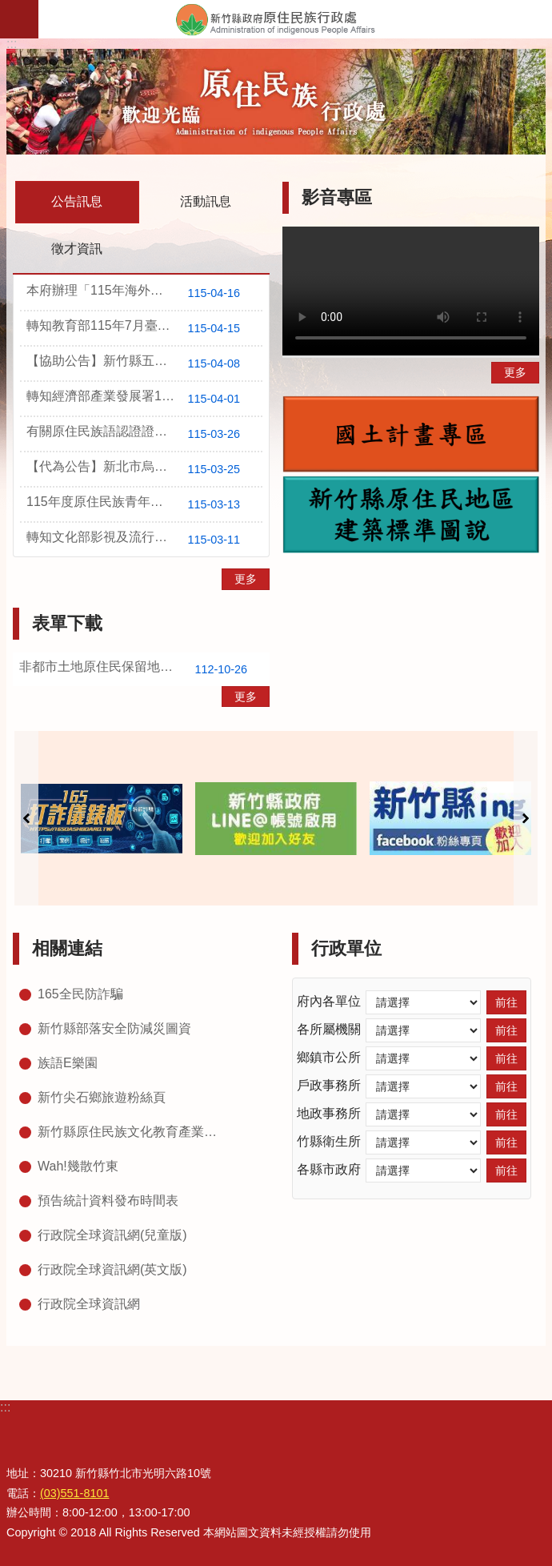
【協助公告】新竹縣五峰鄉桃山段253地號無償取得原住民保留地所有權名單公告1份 (144, 363)
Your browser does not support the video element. (410, 291)
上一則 (26, 818)
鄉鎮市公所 (329, 1057)
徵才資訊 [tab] (76, 248)
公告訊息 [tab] (76, 201)
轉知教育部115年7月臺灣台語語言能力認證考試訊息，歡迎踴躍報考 (144, 328)
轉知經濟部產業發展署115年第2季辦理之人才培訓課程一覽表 (144, 398)
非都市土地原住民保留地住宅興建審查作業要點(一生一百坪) (144, 669)
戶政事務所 (329, 1085)
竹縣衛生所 (329, 1141)
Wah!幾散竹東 (78, 1166)
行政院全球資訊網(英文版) (112, 1269)
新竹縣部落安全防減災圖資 (114, 1028)
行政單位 (346, 948)
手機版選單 (19, 19)
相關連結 (67, 948)
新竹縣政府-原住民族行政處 (295, 19)
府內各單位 (329, 1001)
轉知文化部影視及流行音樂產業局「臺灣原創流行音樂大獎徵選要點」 (144, 539)
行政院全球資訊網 (89, 1304)
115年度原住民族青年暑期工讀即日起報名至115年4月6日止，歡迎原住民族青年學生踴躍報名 (144, 504)
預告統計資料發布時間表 (108, 1200)
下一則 (526, 818)
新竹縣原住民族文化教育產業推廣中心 (132, 1131)
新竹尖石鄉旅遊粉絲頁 (102, 1097)
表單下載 (67, 623)
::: (11, 43)
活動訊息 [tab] (205, 201)
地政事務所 (329, 1113)
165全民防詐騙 (80, 994)
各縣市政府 (329, 1169)
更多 (245, 578)
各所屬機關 (329, 1029)
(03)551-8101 (74, 1493)
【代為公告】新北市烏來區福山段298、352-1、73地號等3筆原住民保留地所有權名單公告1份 (144, 469)
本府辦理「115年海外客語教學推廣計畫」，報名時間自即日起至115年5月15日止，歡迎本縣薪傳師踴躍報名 (144, 293)
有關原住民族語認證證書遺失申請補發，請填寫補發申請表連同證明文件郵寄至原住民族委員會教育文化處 (144, 434)
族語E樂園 (68, 1063)
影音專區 (337, 197)
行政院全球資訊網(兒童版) (112, 1235)
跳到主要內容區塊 (8, 8)
